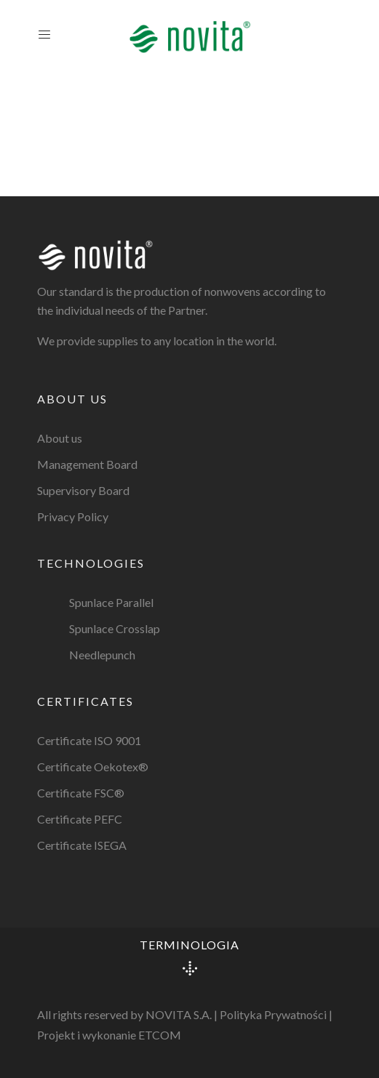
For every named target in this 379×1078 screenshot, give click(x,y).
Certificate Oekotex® (92, 766)
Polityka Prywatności (273, 1014)
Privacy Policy (72, 516)
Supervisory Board (83, 490)
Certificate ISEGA (82, 845)
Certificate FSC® (80, 793)
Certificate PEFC (79, 819)
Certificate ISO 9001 (89, 740)
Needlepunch (102, 654)
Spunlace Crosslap (114, 628)
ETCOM (159, 1035)
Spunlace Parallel (111, 602)
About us (59, 438)
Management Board (87, 464)
